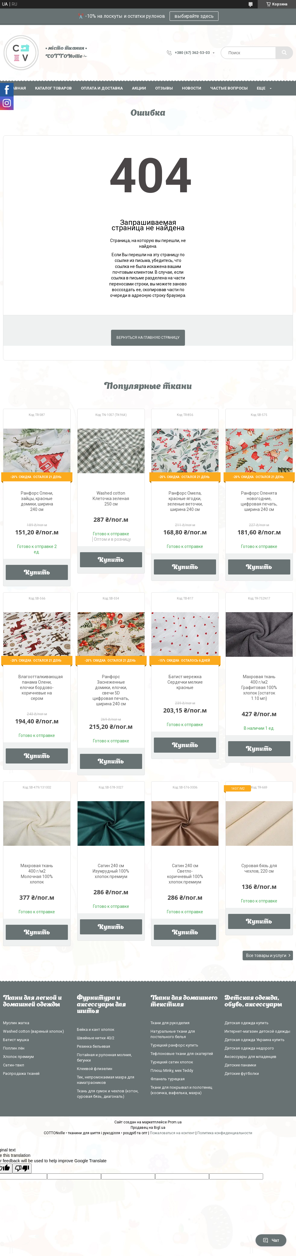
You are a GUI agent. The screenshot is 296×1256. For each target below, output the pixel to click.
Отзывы (164, 88)
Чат (271, 1240)
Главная (17, 88)
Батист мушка (16, 1039)
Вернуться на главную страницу (148, 337)
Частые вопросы (229, 88)
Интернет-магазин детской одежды (257, 1031)
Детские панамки (240, 1065)
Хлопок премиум (18, 1056)
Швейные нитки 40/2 (95, 1038)
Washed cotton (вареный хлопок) (33, 1031)
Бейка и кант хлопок (95, 1029)
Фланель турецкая (168, 1079)
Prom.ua (175, 1122)
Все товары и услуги (266, 955)
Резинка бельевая (93, 1046)
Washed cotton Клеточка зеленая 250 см (111, 498)
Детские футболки (241, 1073)
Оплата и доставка (102, 88)
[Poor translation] (22, 1168)
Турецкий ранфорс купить (174, 1045)
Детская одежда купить (246, 1023)
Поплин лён (13, 1048)
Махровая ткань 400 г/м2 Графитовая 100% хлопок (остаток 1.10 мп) (259, 687)
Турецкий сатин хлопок (172, 1062)
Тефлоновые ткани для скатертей (182, 1053)
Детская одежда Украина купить (254, 1039)
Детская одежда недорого (249, 1048)
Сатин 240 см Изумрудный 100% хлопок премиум (111, 871)
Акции (139, 88)
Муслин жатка (16, 1023)
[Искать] (284, 52)
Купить (37, 573)
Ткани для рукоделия (170, 1023)
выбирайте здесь (194, 16)
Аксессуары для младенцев (250, 1056)
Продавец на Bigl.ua (148, 1127)
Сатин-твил (13, 1065)
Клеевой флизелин (94, 1068)
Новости (191, 88)
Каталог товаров (53, 88)
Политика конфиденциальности (224, 1133)
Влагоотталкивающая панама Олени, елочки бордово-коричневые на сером (40, 687)
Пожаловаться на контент (172, 1133)
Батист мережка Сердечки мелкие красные (185, 682)
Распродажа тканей (21, 1073)
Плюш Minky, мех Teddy (172, 1070)
